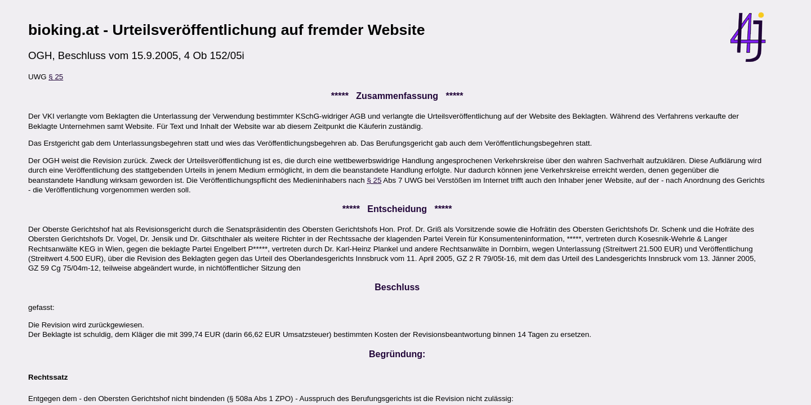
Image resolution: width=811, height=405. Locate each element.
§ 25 (55, 77)
